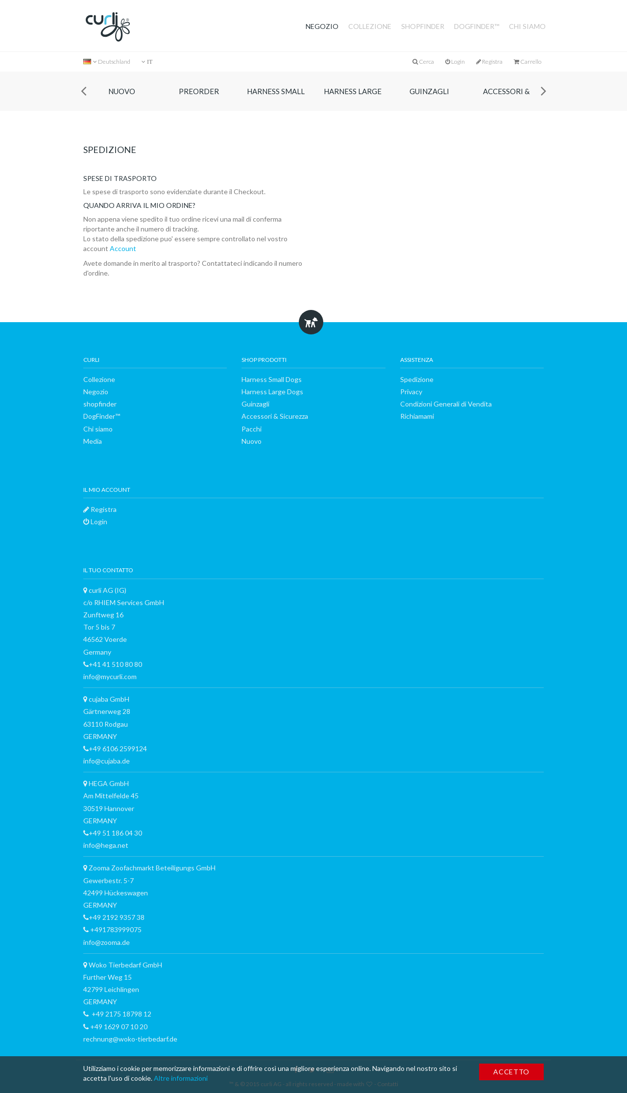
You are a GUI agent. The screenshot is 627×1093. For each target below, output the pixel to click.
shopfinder (422, 26)
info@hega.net (105, 845)
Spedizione (417, 379)
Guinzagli (429, 91)
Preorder (199, 91)
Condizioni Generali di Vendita (446, 404)
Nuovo (121, 91)
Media (92, 441)
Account (122, 248)
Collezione (369, 26)
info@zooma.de (106, 942)
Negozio (322, 26)
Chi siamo (527, 26)
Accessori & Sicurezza (506, 99)
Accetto (511, 1072)
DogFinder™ (476, 26)
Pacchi (251, 429)
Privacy (411, 391)
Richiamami (417, 416)
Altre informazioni (181, 1078)
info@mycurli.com (110, 676)
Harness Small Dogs (276, 99)
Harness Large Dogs (353, 99)
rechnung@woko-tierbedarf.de (130, 1039)
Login (455, 61)
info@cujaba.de (106, 761)
